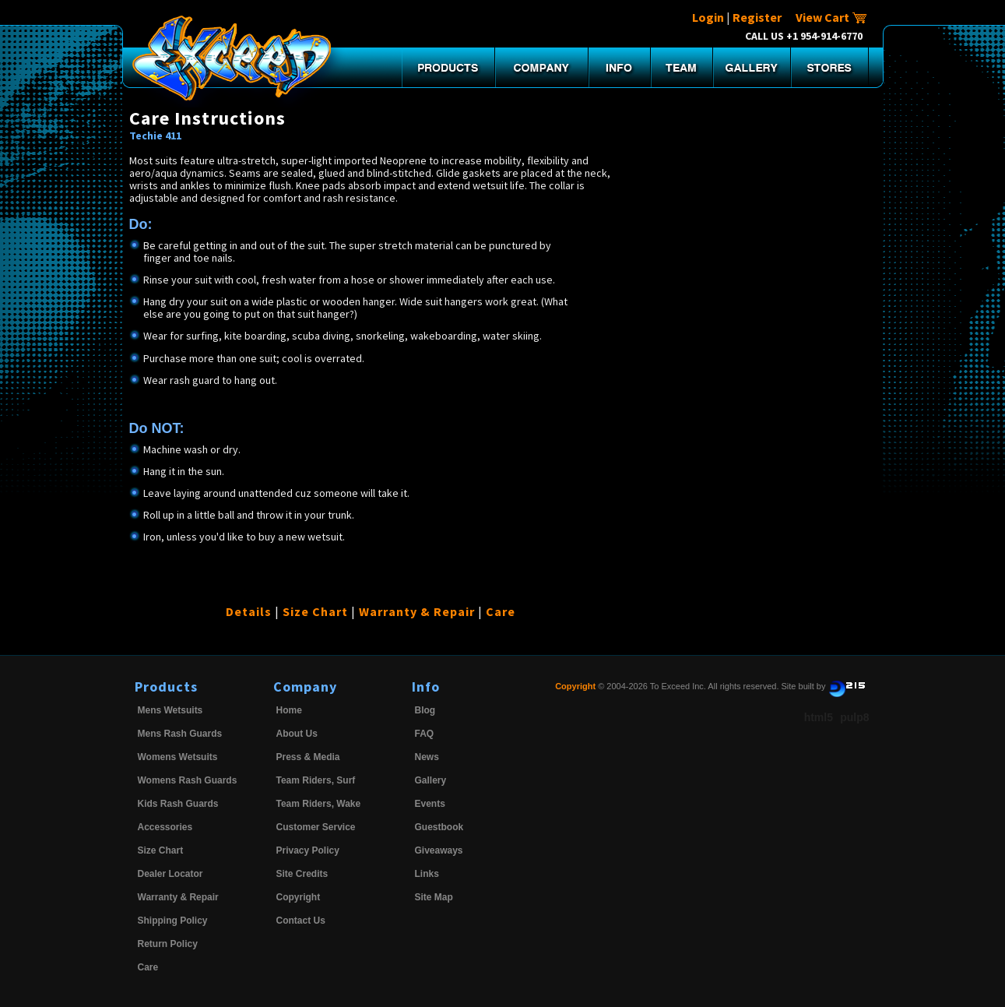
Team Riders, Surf (316, 780)
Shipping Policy (173, 920)
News (427, 757)
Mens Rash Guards (180, 733)
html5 (818, 717)
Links (427, 873)
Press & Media (308, 757)
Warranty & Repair (417, 611)
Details (249, 611)
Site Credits (302, 873)
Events (430, 803)
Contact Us (300, 920)
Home (289, 710)
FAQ (424, 733)
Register (757, 17)
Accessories (165, 827)
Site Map (434, 897)
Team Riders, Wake (318, 803)
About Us (297, 733)
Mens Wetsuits (170, 710)
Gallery (431, 780)
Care (500, 611)
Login (708, 17)
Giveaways (439, 850)
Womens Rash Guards (187, 780)
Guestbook (439, 827)
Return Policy (168, 943)
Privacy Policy (307, 850)
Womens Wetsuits (178, 757)
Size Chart (315, 611)
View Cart (831, 17)
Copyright (298, 897)
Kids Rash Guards (178, 803)
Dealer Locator (170, 873)
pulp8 (854, 717)
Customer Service (316, 827)
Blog (425, 710)
